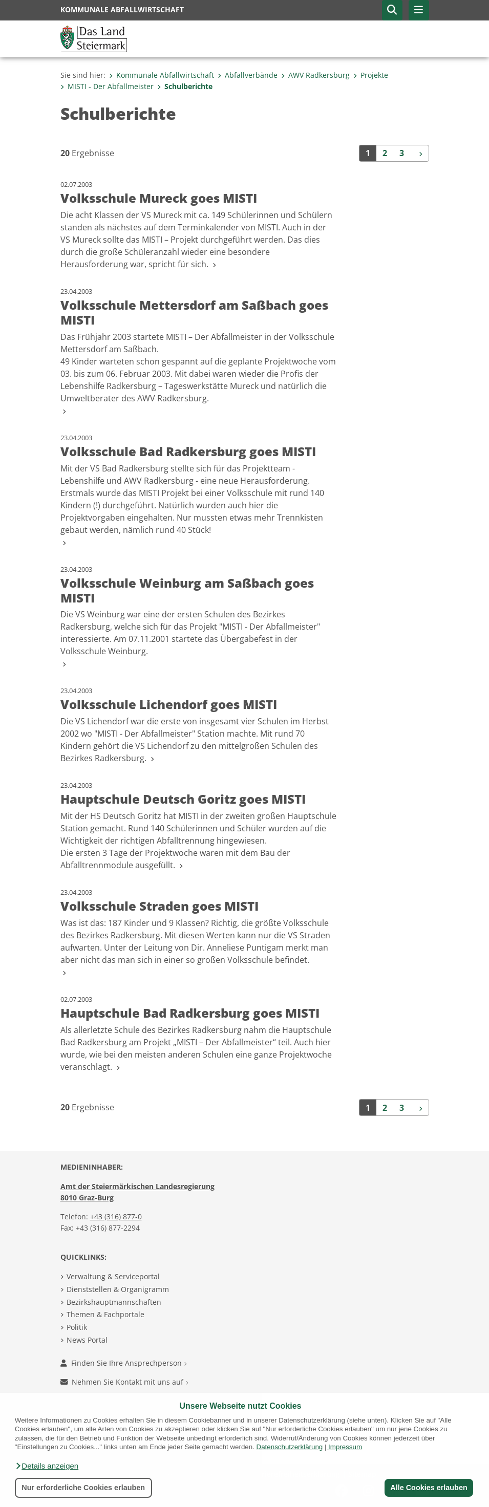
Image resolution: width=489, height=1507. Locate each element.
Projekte (370, 75)
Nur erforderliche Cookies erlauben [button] (83, 1487)
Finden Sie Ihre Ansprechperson (123, 1363)
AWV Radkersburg (315, 75)
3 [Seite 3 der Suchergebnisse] (401, 153)
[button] (46, 1466)
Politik (77, 1327)
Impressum (345, 1447)
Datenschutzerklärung (290, 1447)
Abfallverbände (248, 75)
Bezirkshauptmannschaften (114, 1302)
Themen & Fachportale (105, 1314)
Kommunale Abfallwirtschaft (161, 75)
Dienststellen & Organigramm (118, 1289)
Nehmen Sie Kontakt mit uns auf (124, 1382)
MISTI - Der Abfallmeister (107, 86)
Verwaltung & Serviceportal (113, 1276)
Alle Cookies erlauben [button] (428, 1487)
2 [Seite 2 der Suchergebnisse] (384, 153)
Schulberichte (184, 86)
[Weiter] (419, 153)
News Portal (87, 1340)
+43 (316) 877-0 (116, 1216)
